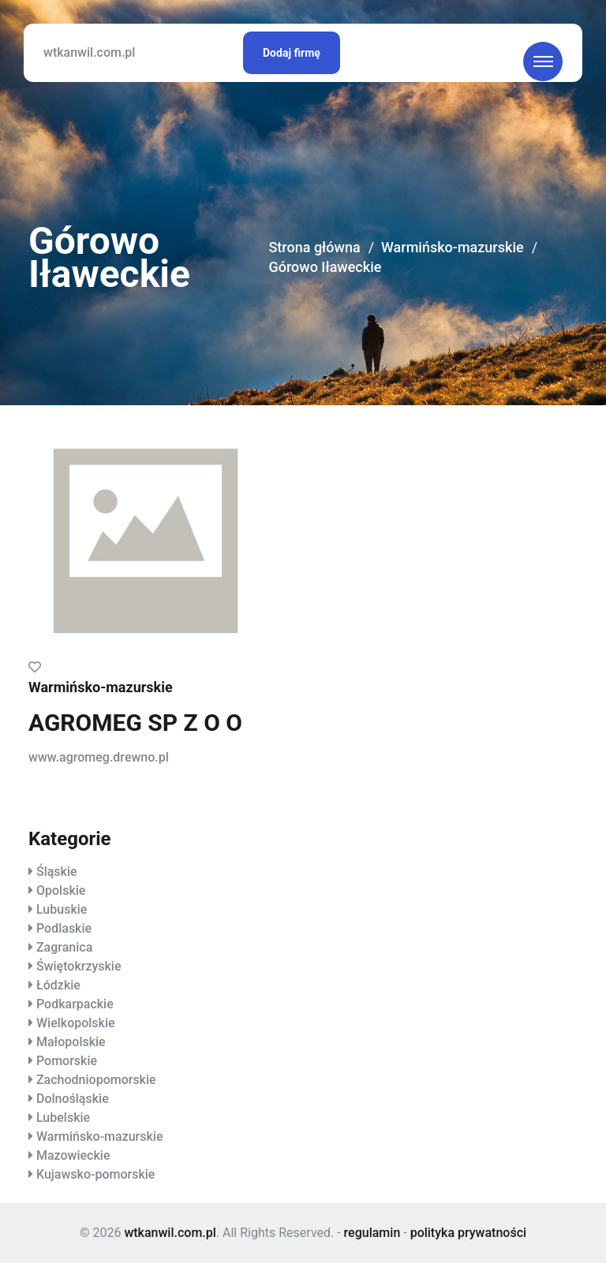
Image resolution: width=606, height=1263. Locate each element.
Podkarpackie (75, 1004)
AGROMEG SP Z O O (135, 722)
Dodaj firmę (291, 53)
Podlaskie (64, 928)
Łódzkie (58, 985)
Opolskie (60, 890)
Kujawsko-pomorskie (95, 1174)
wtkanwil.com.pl (89, 52)
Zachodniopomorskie (96, 1079)
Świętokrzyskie (79, 966)
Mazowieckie (73, 1155)
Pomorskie (66, 1060)
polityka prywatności (468, 1232)
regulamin (372, 1232)
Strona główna (314, 247)
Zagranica (64, 947)
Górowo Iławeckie (324, 267)
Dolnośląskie (72, 1098)
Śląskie (56, 871)
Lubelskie (63, 1117)
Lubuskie (61, 909)
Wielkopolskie (75, 1022)
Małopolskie (71, 1041)
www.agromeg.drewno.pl (98, 757)
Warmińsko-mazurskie (452, 247)
